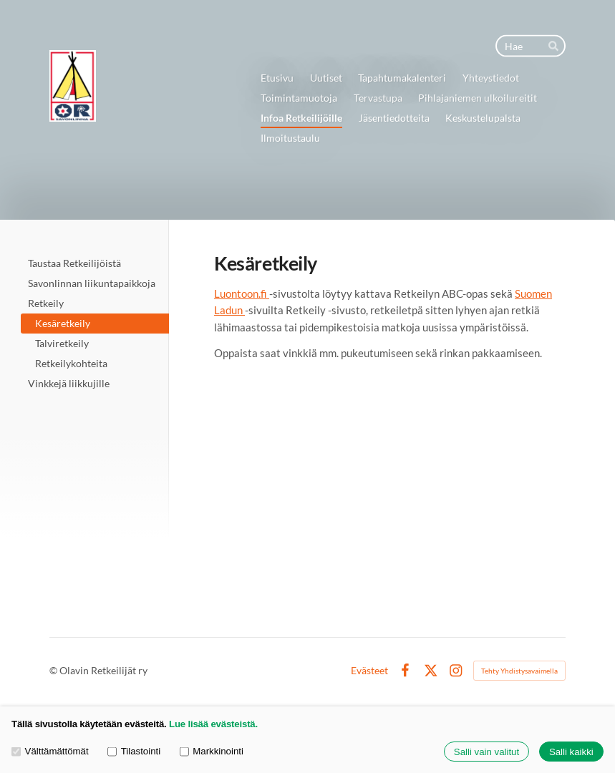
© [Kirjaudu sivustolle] (54, 670)
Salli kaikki (571, 752)
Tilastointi (133, 752)
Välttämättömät (50, 752)
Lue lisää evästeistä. (213, 724)
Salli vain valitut (486, 752)
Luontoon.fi (241, 293)
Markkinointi (211, 752)
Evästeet (369, 671)
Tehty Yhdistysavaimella (519, 670)
